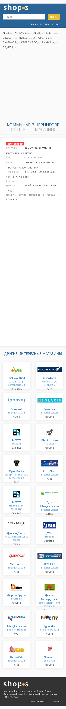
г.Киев (36, 32)
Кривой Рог (29, 42)
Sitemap (56, 701)
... (19, 47)
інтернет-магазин (16, 628)
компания (16, 597)
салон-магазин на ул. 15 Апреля (49, 601)
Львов (23, 37)
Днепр (50, 32)
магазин (16, 442)
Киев (6, 32)
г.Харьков (9, 42)
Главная (33, 24)
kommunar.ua (32, 157)
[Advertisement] (33, 85)
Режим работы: (11, 183)
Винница (48, 42)
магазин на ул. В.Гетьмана (49, 381)
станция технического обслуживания (16, 474)
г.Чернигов (12, 199)
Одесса (8, 37)
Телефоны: (12, 171)
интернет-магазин (16, 411)
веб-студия (49, 659)
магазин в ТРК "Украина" (16, 505)
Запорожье (41, 37)
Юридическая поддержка (40, 701)
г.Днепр (8, 47)
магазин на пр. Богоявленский (16, 381)
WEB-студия (49, 442)
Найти (53, 16)
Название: (12, 148)
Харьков (20, 32)
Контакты (57, 24)
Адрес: (10, 162)
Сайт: (9, 157)
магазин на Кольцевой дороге (16, 536)
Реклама (44, 24)
